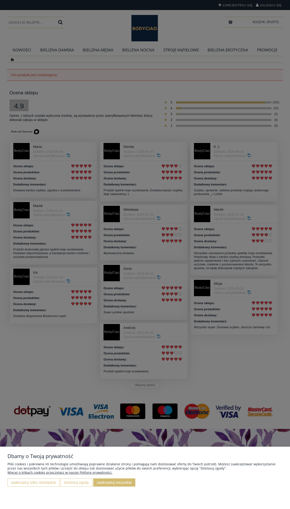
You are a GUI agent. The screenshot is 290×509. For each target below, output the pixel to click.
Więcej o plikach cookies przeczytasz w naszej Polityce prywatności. (59, 472)
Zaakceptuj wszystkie (114, 482)
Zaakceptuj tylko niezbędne (33, 482)
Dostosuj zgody (76, 482)
